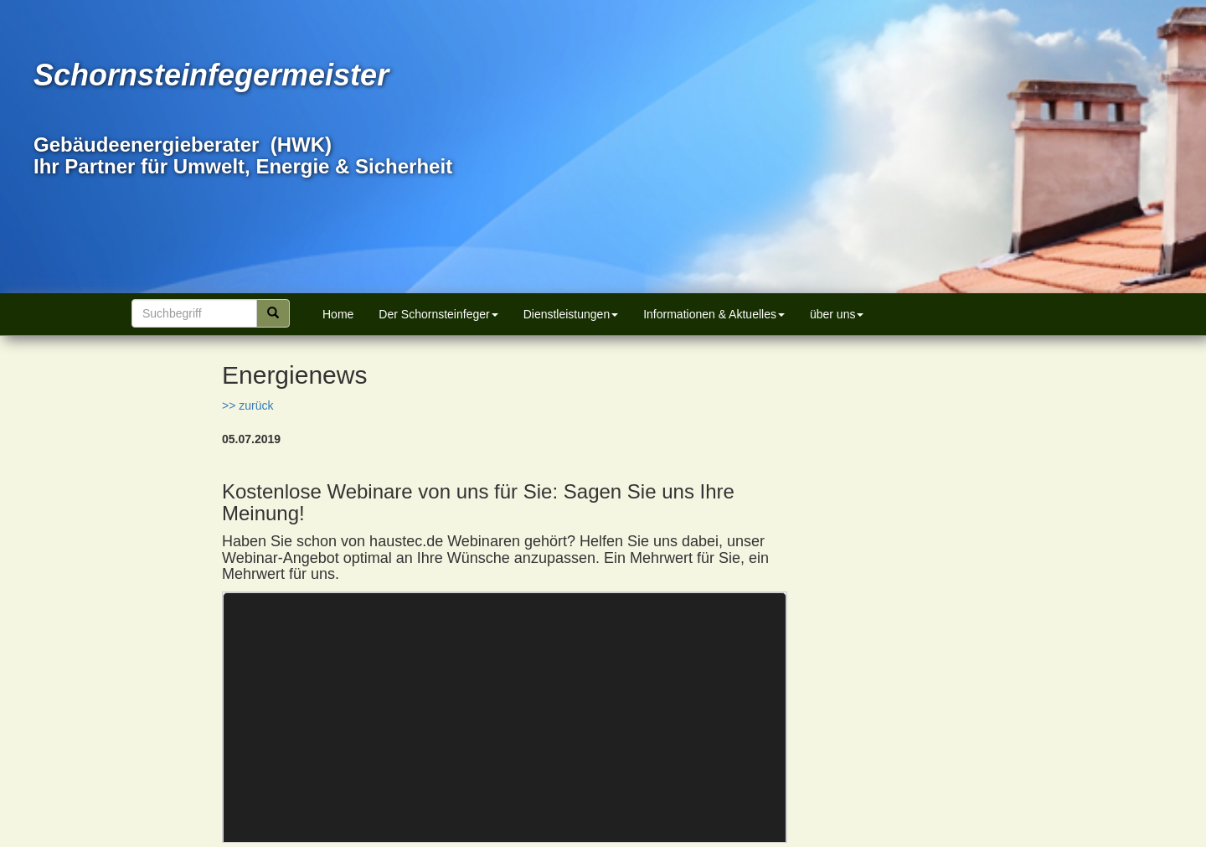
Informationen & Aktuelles (714, 314)
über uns (836, 314)
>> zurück (247, 405)
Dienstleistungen (571, 314)
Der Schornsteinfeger (438, 314)
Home (337, 314)
